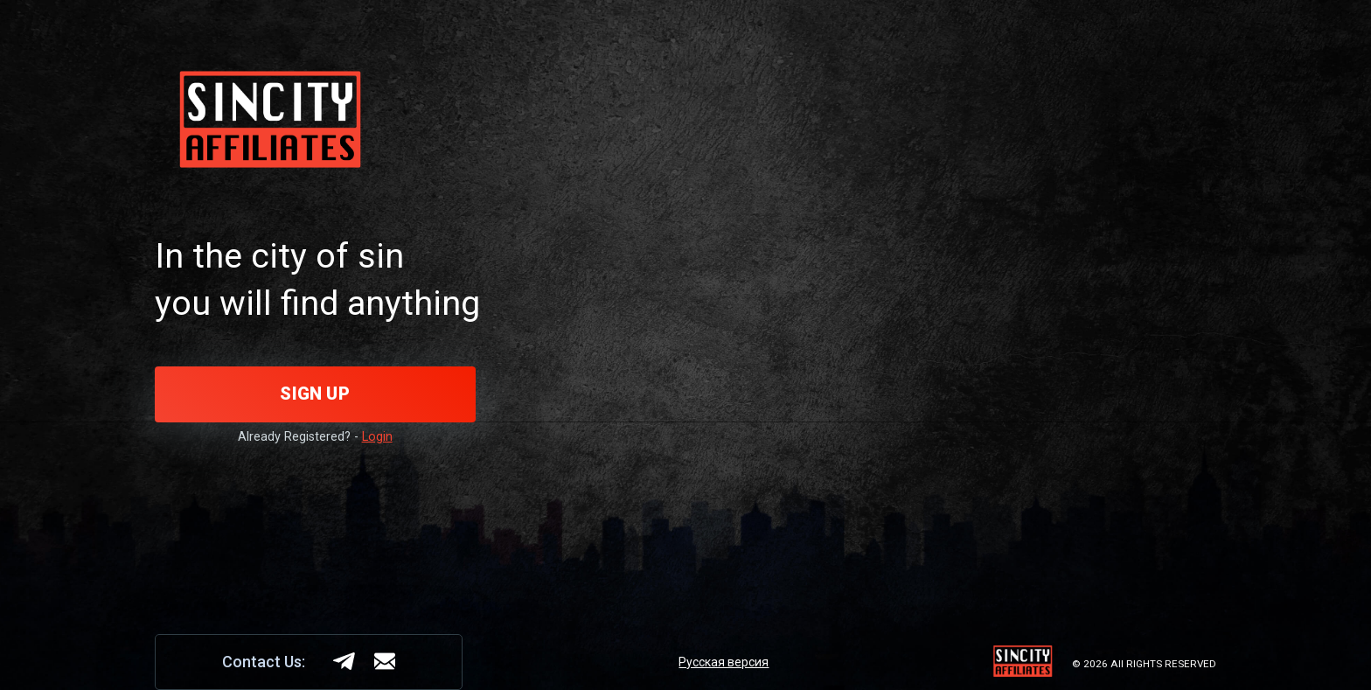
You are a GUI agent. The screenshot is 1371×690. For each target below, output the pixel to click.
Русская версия (724, 662)
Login (377, 436)
